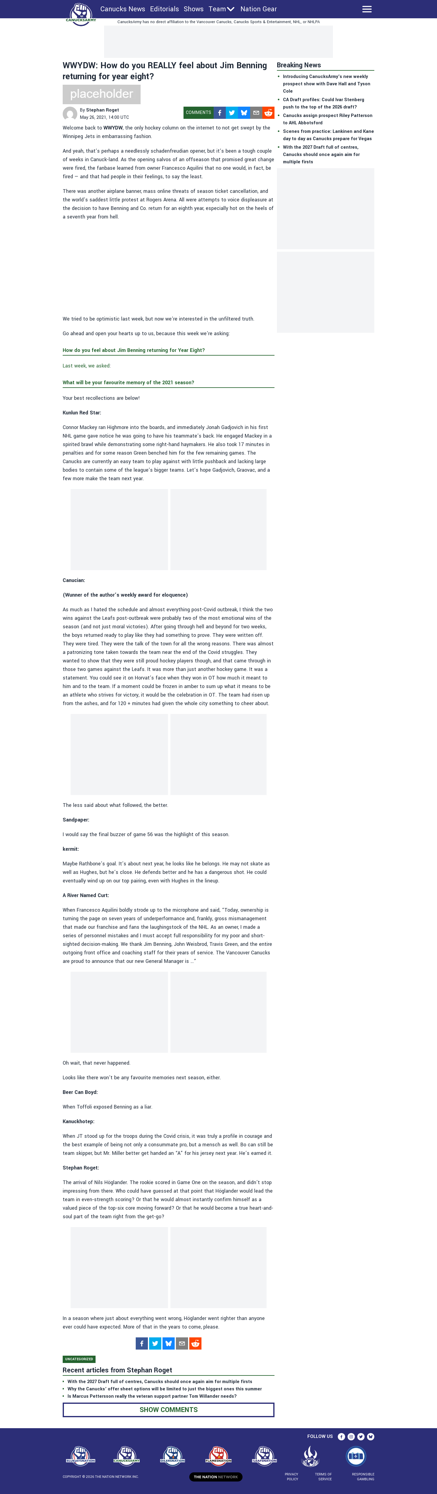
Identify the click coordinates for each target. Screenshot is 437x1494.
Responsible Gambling (363, 1477)
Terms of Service (323, 1477)
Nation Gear (258, 9)
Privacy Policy (291, 1477)
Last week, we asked (86, 365)
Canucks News (122, 9)
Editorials (164, 9)
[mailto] (256, 113)
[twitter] (232, 113)
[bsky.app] (244, 113)
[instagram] (351, 1436)
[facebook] (220, 113)
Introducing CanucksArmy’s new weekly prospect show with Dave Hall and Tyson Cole (326, 83)
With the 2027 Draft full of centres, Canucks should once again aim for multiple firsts (321, 154)
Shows (194, 9)
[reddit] (268, 113)
